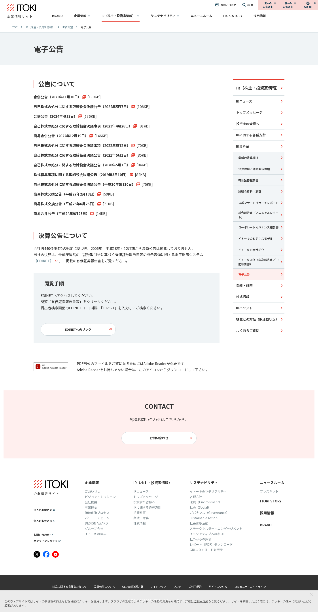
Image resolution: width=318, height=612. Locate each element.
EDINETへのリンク (78, 329)
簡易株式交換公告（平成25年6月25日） (65, 203)
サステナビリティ (163, 15)
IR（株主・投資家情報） (118, 15)
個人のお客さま (288, 5)
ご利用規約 (201, 601)
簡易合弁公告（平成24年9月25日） (61, 213)
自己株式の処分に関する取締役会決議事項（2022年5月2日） (82, 145)
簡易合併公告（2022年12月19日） (61, 135)
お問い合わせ (159, 438)
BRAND (57, 15)
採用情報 (260, 15)
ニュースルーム (201, 15)
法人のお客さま (268, 5)
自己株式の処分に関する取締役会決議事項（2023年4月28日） (83, 126)
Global (308, 6)
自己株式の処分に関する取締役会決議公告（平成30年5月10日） (84, 184)
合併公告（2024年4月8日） (55, 116)
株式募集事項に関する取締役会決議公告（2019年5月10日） (81, 174)
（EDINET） (43, 260)
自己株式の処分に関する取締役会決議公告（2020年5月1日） (82, 164)
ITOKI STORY (232, 15)
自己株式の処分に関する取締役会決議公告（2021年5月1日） (82, 155)
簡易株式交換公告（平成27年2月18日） (65, 194)
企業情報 (80, 15)
